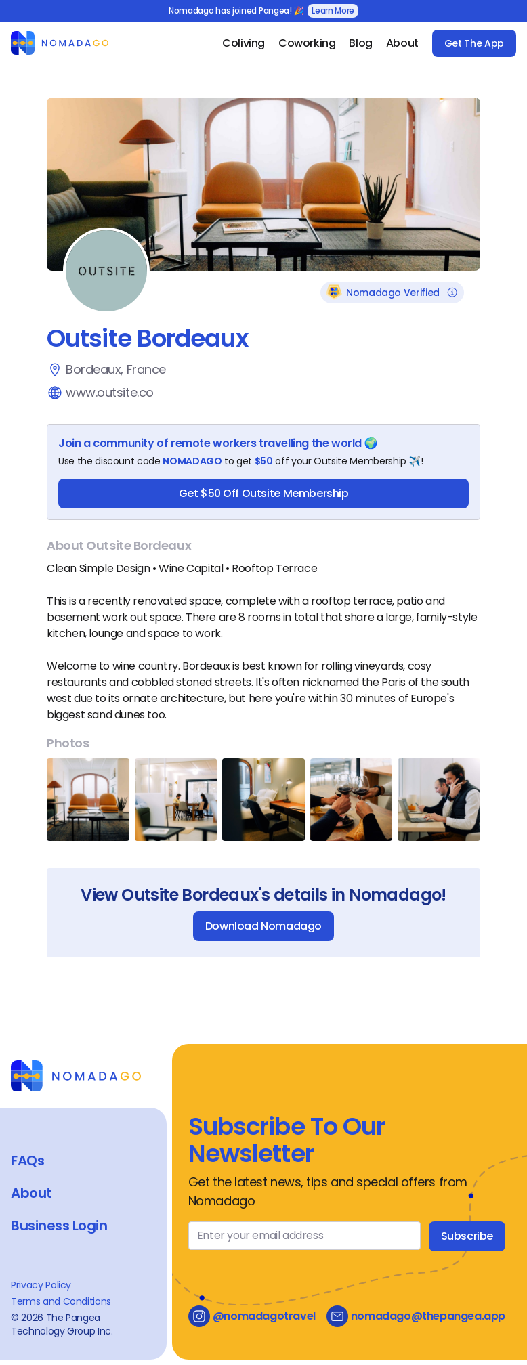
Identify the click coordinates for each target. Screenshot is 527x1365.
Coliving (243, 43)
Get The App (474, 43)
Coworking (306, 43)
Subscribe (467, 1236)
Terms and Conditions (61, 1301)
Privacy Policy (41, 1285)
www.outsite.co (110, 392)
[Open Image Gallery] (88, 799)
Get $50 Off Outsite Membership (264, 493)
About (402, 43)
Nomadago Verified (392, 292)
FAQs (27, 1160)
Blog (360, 43)
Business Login (59, 1225)
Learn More (333, 10)
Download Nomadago (263, 926)
